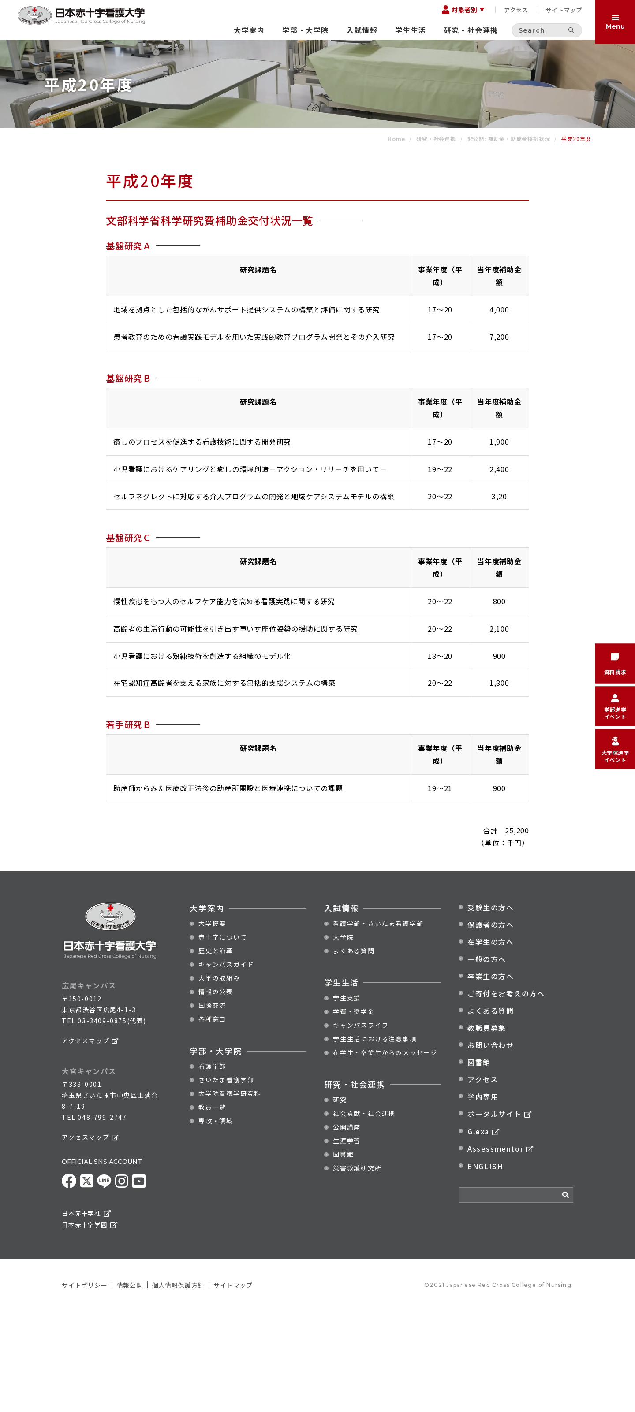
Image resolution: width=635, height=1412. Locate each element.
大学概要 (212, 1024)
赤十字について (222, 1038)
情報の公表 (215, 1093)
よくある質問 (354, 1052)
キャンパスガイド (226, 1065)
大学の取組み (219, 1079)
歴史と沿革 (215, 1052)
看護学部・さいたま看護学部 (378, 1024)
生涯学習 (347, 1241)
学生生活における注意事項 (375, 1140)
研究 (340, 1200)
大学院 (343, 1038)
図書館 (343, 1255)
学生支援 (347, 1099)
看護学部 (212, 1167)
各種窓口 (212, 1120)
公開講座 (347, 1228)
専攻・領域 (215, 1222)
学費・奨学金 (354, 1112)
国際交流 (212, 1106)
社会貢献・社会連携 (364, 1214)
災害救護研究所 (357, 1269)
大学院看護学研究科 (229, 1194)
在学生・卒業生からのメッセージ (385, 1153)
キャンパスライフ (360, 1126)
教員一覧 (212, 1208)
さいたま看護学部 (226, 1181)
